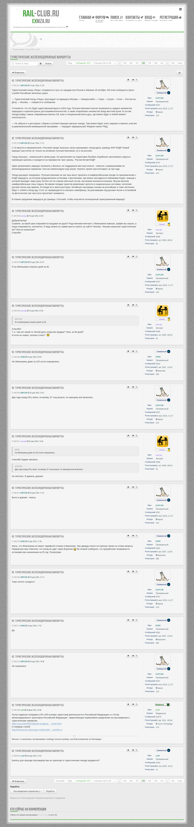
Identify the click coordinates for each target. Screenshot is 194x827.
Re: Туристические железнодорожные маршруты (38, 80)
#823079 (16, 541)
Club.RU (41, 13)
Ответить (18, 72)
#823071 (16, 441)
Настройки (60, 781)
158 (143, 63)
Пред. (70, 63)
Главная (87, 17)
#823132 (16, 661)
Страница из (102, 63)
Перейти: (15, 786)
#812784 (16, 143)
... (119, 63)
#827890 (16, 710)
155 (124, 63)
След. (179, 63)
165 (172, 63)
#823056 (16, 311)
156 (130, 63)
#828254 (16, 756)
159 (149, 63)
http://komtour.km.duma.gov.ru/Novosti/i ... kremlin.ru (37, 730)
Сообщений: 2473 (83, 63)
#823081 (16, 577)
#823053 (16, 262)
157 (137, 63)
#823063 (16, 357)
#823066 (16, 393)
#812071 (16, 85)
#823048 (16, 216)
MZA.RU (41, 21)
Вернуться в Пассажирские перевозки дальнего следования (37, 798)
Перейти (50, 791)
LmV (22, 710)
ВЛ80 (23, 357)
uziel (22, 756)
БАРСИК (24, 85)
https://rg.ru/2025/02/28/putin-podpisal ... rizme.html (36, 724)
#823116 (16, 626)
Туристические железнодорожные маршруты (40, 57)
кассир (23, 216)
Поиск (48, 63)
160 (155, 63)
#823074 (16, 493)
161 (161, 63)
